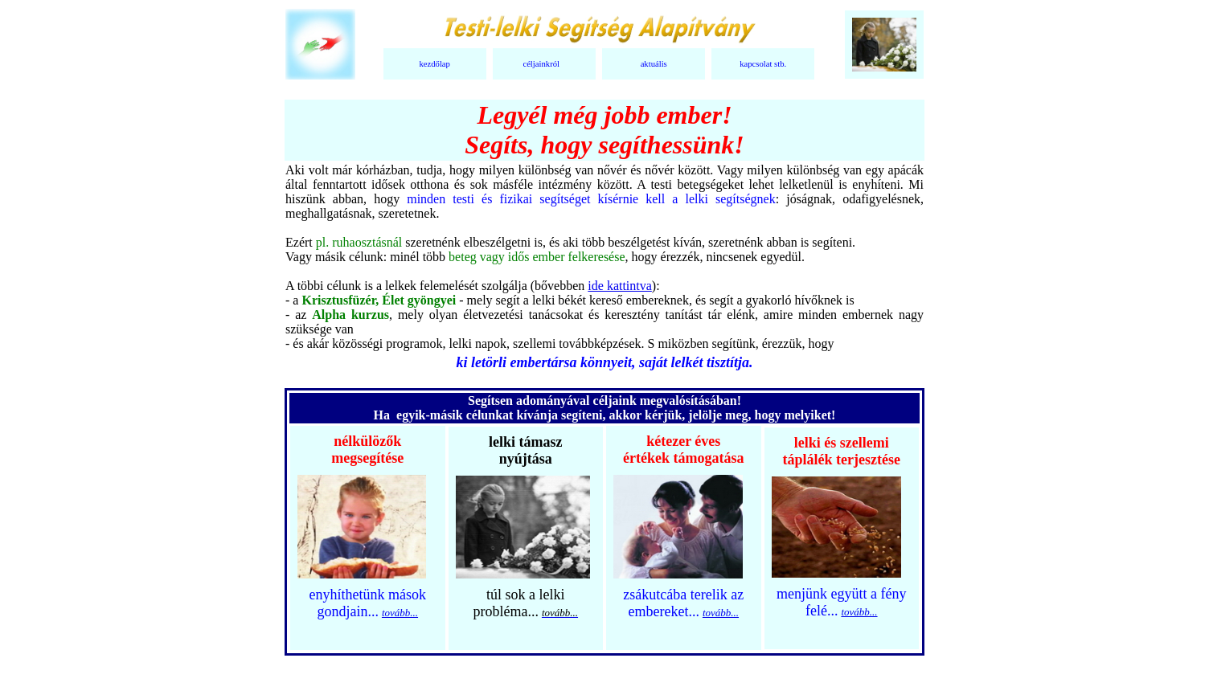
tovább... (400, 613)
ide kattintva (620, 285)
